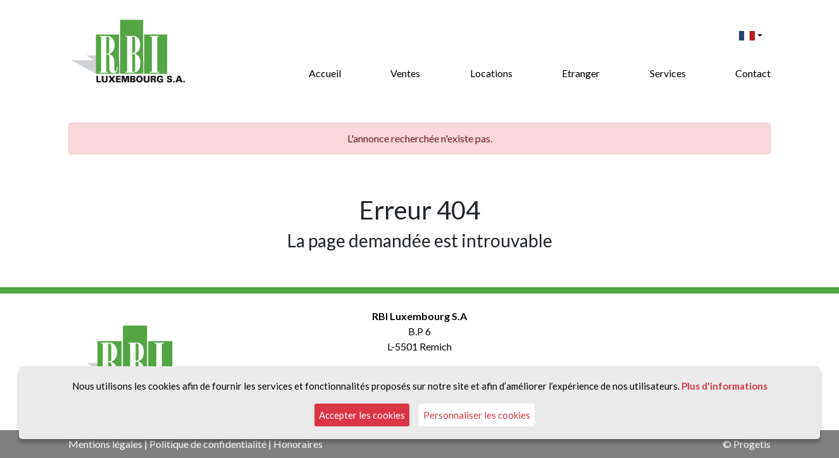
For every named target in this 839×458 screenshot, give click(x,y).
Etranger (581, 73)
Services (668, 73)
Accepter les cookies (362, 415)
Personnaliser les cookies (476, 415)
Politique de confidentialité (207, 444)
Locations (491, 73)
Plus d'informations (724, 386)
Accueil (325, 73)
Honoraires (298, 444)
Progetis (752, 444)
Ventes (405, 73)
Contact (753, 73)
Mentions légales (105, 444)
